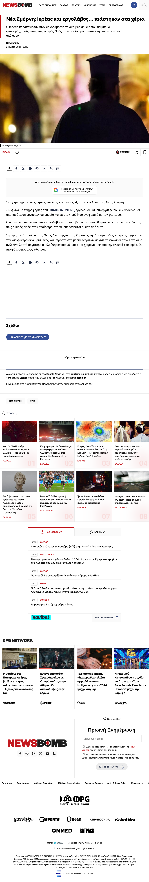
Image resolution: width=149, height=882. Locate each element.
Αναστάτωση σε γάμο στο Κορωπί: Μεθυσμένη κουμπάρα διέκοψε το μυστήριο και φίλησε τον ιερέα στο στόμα (128, 453)
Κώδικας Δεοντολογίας (69, 783)
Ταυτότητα (7, 783)
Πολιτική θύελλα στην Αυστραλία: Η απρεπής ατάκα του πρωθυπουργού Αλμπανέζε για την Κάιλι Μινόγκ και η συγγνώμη (74, 590)
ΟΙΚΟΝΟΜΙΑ (90, 5)
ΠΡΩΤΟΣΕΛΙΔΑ (116, 5)
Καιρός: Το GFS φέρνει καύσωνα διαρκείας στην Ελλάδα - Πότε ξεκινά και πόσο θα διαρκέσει (16, 451)
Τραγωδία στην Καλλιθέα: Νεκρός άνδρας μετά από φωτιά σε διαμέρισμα (91, 499)
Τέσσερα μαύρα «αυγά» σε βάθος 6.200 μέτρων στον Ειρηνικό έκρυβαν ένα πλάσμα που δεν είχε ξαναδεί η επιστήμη (74, 561)
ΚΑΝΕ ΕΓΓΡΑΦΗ (111, 767)
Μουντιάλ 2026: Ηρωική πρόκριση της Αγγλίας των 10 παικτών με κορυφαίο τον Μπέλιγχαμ (55, 501)
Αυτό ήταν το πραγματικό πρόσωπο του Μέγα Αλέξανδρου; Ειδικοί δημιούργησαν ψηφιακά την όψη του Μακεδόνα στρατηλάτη (17, 504)
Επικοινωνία (137, 783)
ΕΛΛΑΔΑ (64, 5)
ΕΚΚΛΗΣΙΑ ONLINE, (62, 210)
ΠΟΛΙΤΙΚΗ (76, 5)
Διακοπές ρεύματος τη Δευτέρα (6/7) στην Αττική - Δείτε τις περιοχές (72, 546)
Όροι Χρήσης (23, 783)
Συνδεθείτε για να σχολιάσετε (27, 337)
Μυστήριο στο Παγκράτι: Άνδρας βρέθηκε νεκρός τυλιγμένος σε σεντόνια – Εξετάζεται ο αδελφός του (18, 683)
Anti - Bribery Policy (117, 783)
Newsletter (31, 384)
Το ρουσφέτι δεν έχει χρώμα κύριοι (52, 604)
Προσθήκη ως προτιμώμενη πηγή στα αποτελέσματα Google (73, 190)
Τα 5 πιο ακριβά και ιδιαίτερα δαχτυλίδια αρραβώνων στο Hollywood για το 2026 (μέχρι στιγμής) (92, 681)
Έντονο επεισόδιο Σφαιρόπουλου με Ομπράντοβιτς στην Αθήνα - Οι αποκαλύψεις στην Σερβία (53, 683)
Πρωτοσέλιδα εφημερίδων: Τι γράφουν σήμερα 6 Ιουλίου (65, 575)
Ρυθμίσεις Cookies (93, 783)
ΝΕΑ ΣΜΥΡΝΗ (15, 401)
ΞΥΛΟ (32, 401)
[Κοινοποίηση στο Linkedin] (44, 169)
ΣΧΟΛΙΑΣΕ (122, 152)
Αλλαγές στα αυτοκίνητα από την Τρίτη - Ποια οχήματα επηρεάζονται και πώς (130, 499)
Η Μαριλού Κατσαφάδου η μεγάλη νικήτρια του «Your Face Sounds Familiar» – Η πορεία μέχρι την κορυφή (130, 683)
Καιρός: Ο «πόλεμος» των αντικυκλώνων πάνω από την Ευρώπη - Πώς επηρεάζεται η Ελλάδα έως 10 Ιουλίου (92, 451)
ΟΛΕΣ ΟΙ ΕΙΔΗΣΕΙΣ (47, 5)
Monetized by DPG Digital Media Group (85, 843)
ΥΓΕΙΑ (102, 5)
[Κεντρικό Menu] (144, 5)
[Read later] (145, 152)
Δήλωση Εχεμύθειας (43, 783)
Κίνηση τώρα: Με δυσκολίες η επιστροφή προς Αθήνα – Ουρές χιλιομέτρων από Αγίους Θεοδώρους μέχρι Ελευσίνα (55, 453)
